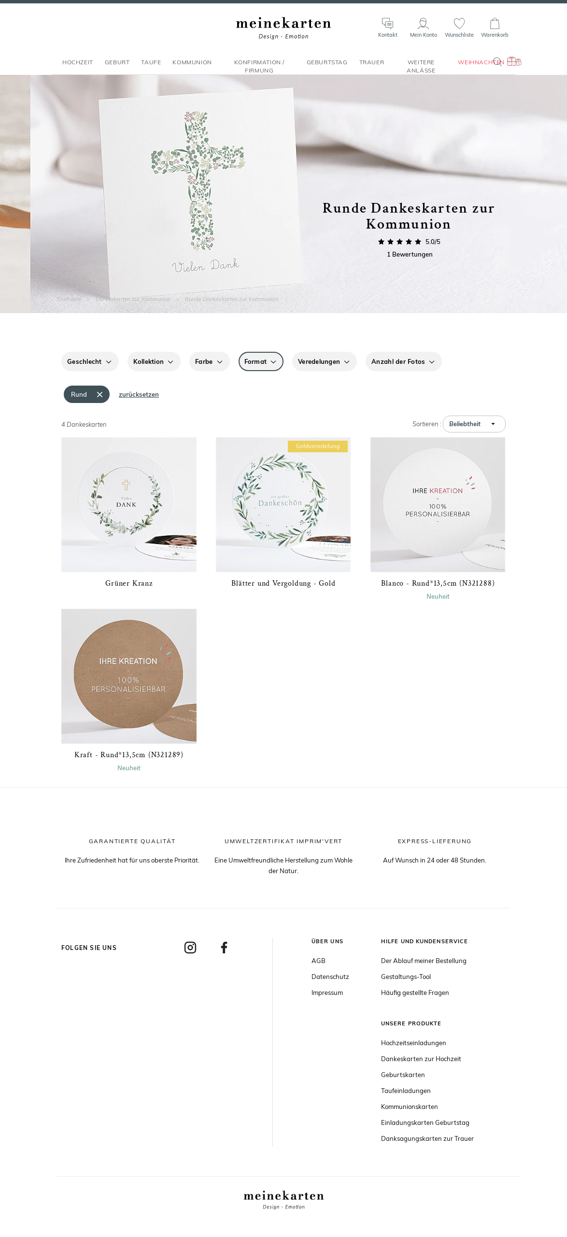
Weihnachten (481, 66)
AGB (319, 960)
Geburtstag (327, 66)
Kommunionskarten (409, 1106)
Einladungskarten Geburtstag (425, 1122)
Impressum (327, 992)
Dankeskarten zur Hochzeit (421, 1059)
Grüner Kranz (129, 583)
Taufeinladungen (406, 1090)
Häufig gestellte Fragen (415, 992)
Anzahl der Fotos (398, 361)
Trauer (371, 66)
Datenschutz (330, 976)
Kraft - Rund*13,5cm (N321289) (129, 755)
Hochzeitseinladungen (413, 1043)
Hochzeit (77, 66)
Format (255, 361)
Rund (79, 394)
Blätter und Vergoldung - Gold (283, 583)
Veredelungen (319, 361)
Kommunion (192, 66)
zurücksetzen (139, 394)
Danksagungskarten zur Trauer (427, 1138)
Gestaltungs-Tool (406, 976)
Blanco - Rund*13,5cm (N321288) (438, 583)
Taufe (151, 66)
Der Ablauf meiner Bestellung (424, 960)
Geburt (117, 66)
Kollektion (148, 361)
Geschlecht (84, 361)
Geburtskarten (403, 1075)
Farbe (204, 361)
